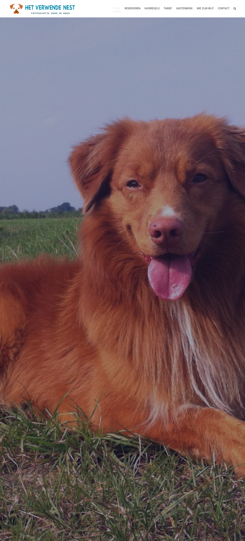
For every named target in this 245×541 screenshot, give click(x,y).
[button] (235, 8)
